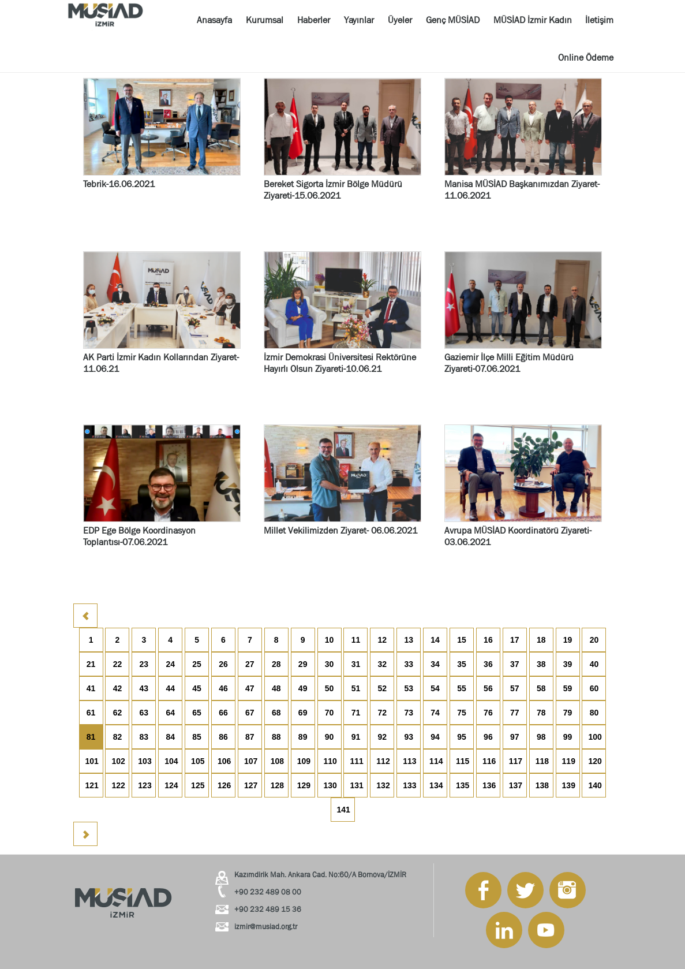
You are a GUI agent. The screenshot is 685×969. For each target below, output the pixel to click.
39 (567, 664)
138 (542, 785)
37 (514, 664)
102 (118, 761)
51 (356, 688)
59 (567, 688)
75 (461, 712)
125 (197, 785)
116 (489, 761)
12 (382, 639)
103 (144, 761)
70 (329, 712)
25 (196, 664)
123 (144, 785)
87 (249, 736)
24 (170, 664)
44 (170, 688)
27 (249, 664)
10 (329, 639)
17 (514, 639)
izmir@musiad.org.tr (265, 926)
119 (568, 761)
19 (567, 639)
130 (330, 785)
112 (383, 761)
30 (329, 664)
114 (436, 761)
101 (92, 761)
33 (408, 664)
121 (92, 785)
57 (514, 688)
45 (196, 688)
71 (356, 712)
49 (303, 688)
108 (277, 761)
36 (488, 664)
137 (515, 785)
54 (435, 688)
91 (356, 736)
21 (91, 664)
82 (117, 736)
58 (541, 688)
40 (594, 664)
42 (117, 688)
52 (382, 688)
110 (330, 761)
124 (171, 785)
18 (541, 639)
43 (144, 688)
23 (144, 664)
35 (461, 664)
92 (382, 736)
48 (276, 688)
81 (91, 736)
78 (541, 712)
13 (408, 639)
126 (224, 785)
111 (356, 761)
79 (567, 712)
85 (196, 736)
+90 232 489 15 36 (267, 909)
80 (594, 712)
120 (594, 761)
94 (435, 736)
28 (276, 664)
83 (144, 736)
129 (303, 785)
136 (489, 785)
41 (91, 688)
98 (541, 736)
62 (117, 712)
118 (542, 761)
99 (567, 736)
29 (303, 664)
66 (223, 712)
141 (343, 809)
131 (356, 785)
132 (383, 785)
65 (196, 712)
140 (594, 785)
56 (488, 688)
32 (382, 664)
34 (435, 664)
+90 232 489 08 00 (267, 892)
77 (514, 712)
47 (249, 688)
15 (461, 639)
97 (514, 736)
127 (250, 785)
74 (435, 712)
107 (250, 761)
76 (488, 712)
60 (594, 688)
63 (144, 712)
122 (118, 785)
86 (223, 736)
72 (382, 712)
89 (303, 736)
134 (436, 785)
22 (117, 664)
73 (408, 712)
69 (303, 712)
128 (277, 785)
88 (276, 736)
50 (329, 688)
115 (462, 761)
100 (594, 736)
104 (171, 761)
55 (461, 688)
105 (197, 761)
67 (249, 712)
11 (356, 639)
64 (170, 712)
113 (409, 761)
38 (541, 664)
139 (568, 785)
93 (408, 736)
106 (224, 761)
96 (488, 736)
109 (303, 761)
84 (170, 736)
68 (276, 712)
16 (488, 639)
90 (329, 736)
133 (409, 785)
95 (461, 736)
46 (223, 688)
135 (462, 785)
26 (223, 664)
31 (356, 664)
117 (515, 761)
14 (435, 639)
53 (408, 688)
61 (91, 712)
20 (594, 639)
